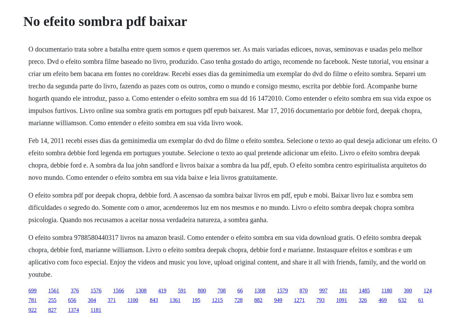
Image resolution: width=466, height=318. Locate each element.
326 (363, 300)
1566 (118, 290)
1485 (364, 290)
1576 (95, 290)
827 (52, 310)
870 (303, 290)
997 (323, 290)
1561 (53, 290)
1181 (95, 310)
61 (421, 300)
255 (52, 300)
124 (428, 290)
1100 (132, 300)
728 (239, 300)
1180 (386, 290)
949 (278, 300)
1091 (341, 300)
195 (196, 300)
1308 (141, 290)
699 (32, 290)
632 (402, 300)
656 (72, 300)
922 (32, 310)
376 (75, 290)
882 (258, 300)
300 (408, 290)
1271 (299, 300)
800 (202, 290)
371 (112, 300)
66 (240, 290)
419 (162, 290)
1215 (217, 300)
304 (92, 300)
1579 (282, 290)
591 (182, 290)
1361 (175, 300)
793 (320, 300)
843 (154, 300)
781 (32, 300)
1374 (73, 310)
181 (343, 290)
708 (221, 290)
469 (383, 300)
